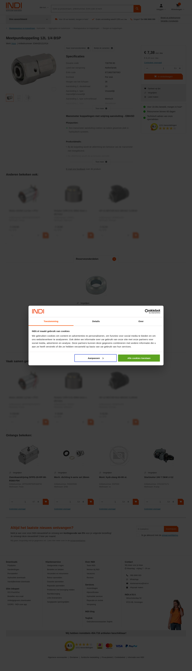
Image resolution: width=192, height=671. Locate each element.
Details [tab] (96, 321)
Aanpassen (96, 358)
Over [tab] (141, 321)
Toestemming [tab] (51, 321)
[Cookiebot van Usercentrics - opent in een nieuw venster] (147, 311)
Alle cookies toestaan (139, 358)
